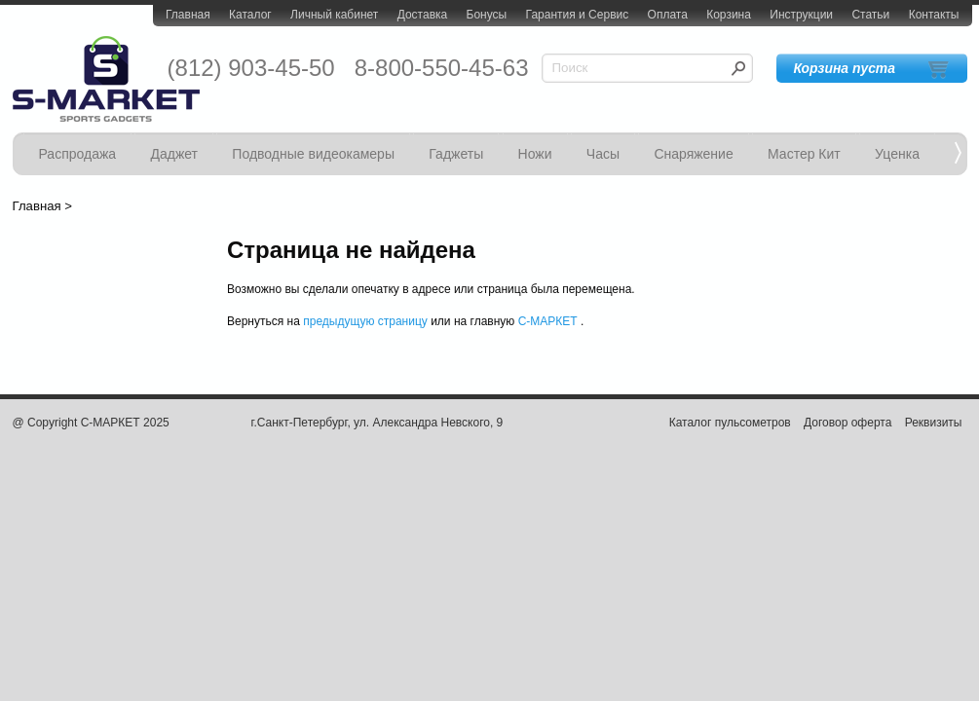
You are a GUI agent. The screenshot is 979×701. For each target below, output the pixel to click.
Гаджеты (456, 154)
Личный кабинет (334, 14)
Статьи (870, 14)
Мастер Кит (804, 154)
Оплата (668, 14)
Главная (188, 14)
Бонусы (487, 14)
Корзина (728, 14)
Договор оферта (847, 422)
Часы (603, 154)
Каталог (250, 14)
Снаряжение (693, 154)
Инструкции (801, 14)
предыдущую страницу (365, 321)
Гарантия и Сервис (577, 14)
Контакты (934, 14)
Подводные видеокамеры (313, 154)
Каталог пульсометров (730, 422)
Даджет (174, 154)
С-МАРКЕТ (548, 321)
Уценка (897, 154)
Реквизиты (933, 422)
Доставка (422, 14)
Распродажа (78, 154)
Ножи (535, 154)
